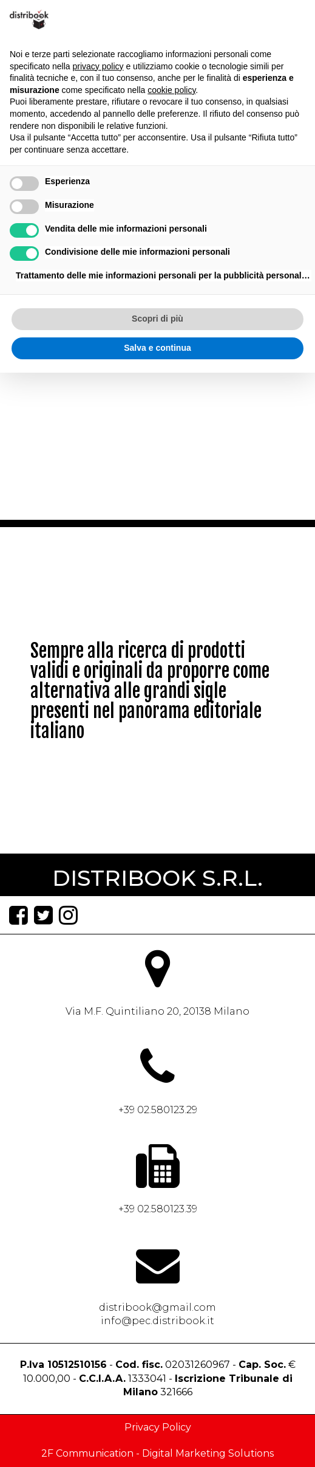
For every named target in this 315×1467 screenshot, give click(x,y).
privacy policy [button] (98, 66)
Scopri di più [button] (157, 318)
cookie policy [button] (171, 90)
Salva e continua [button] (157, 348)
